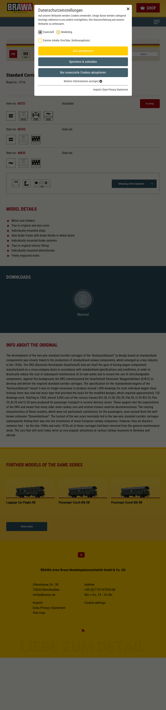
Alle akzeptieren (83, 51)
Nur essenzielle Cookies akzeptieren (83, 72)
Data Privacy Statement (115, 89)
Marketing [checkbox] (66, 32)
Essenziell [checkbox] (48, 32)
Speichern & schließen (83, 62)
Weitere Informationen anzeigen (83, 81)
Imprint (97, 89)
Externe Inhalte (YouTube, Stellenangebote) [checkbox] (66, 40)
